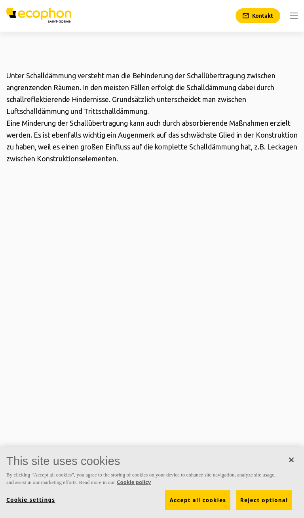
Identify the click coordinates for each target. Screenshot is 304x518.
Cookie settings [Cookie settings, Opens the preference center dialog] (30, 499)
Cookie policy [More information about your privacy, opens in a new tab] (134, 482)
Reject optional (264, 500)
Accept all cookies (197, 500)
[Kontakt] (258, 15)
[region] (152, 482)
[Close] (291, 460)
